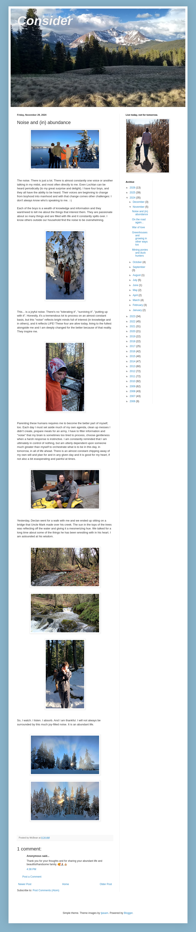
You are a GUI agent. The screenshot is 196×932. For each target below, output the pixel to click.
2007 (133, 396)
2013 (133, 366)
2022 (133, 321)
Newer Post (24, 884)
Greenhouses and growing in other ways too (140, 238)
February (138, 305)
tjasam (104, 913)
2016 (133, 351)
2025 (133, 192)
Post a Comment (31, 876)
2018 (133, 341)
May (135, 290)
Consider (44, 20)
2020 (133, 331)
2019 (133, 336)
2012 (133, 371)
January (138, 310)
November (139, 206)
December (139, 201)
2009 (133, 386)
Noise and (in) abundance (140, 213)
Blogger (128, 913)
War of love (138, 227)
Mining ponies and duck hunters (140, 252)
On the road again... (139, 221)
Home (65, 884)
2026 (133, 187)
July (135, 280)
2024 (133, 197)
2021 (133, 326)
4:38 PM (31, 869)
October (138, 262)
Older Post (106, 884)
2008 (133, 391)
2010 (133, 381)
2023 (133, 316)
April (135, 295)
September (139, 267)
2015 (133, 356)
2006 (133, 401)
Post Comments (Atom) (46, 890)
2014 (133, 361)
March (137, 300)
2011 (133, 376)
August (137, 275)
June (136, 285)
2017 (133, 346)
